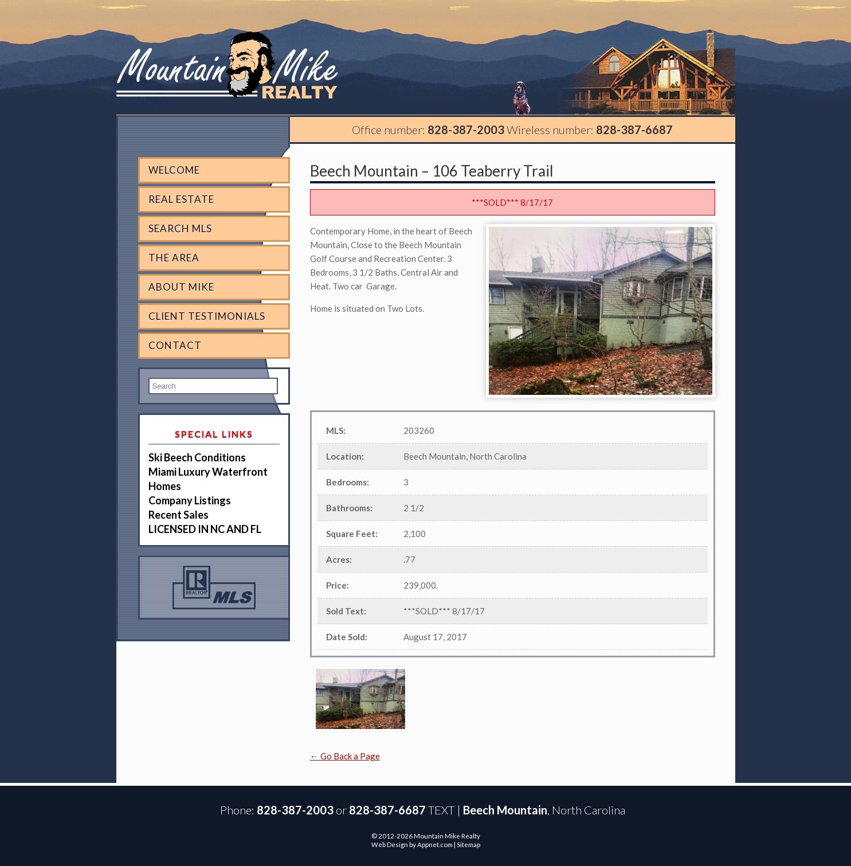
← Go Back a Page (345, 756)
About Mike (181, 287)
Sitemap (468, 844)
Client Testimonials (206, 316)
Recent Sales (178, 514)
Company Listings (189, 500)
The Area (173, 258)
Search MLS (180, 228)
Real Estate (181, 199)
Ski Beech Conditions (197, 457)
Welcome (174, 170)
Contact (175, 345)
